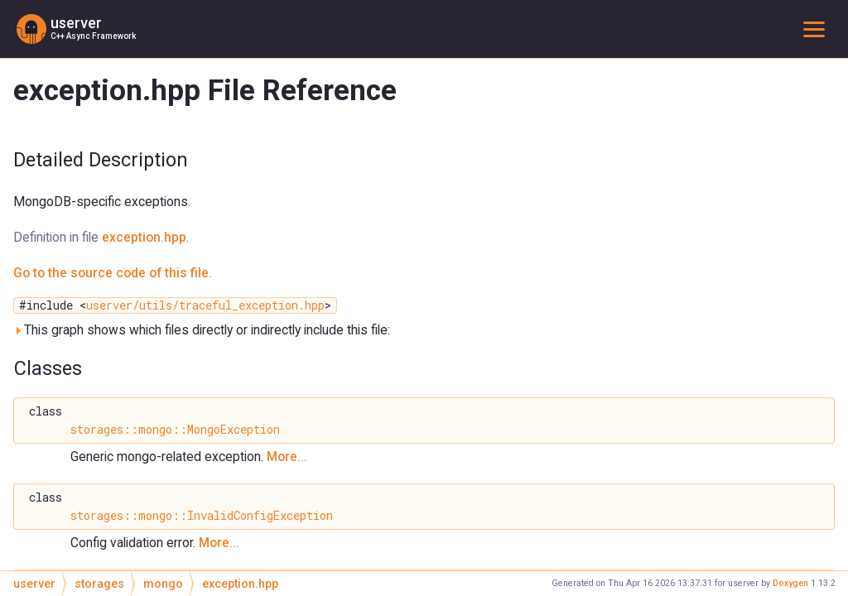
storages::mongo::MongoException (175, 429)
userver (76, 23)
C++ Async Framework (93, 36)
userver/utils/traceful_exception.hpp (205, 305)
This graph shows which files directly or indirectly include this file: (201, 330)
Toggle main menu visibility (817, 28)
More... (287, 456)
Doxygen (790, 583)
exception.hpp (144, 237)
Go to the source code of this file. (112, 273)
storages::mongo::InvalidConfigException (201, 516)
